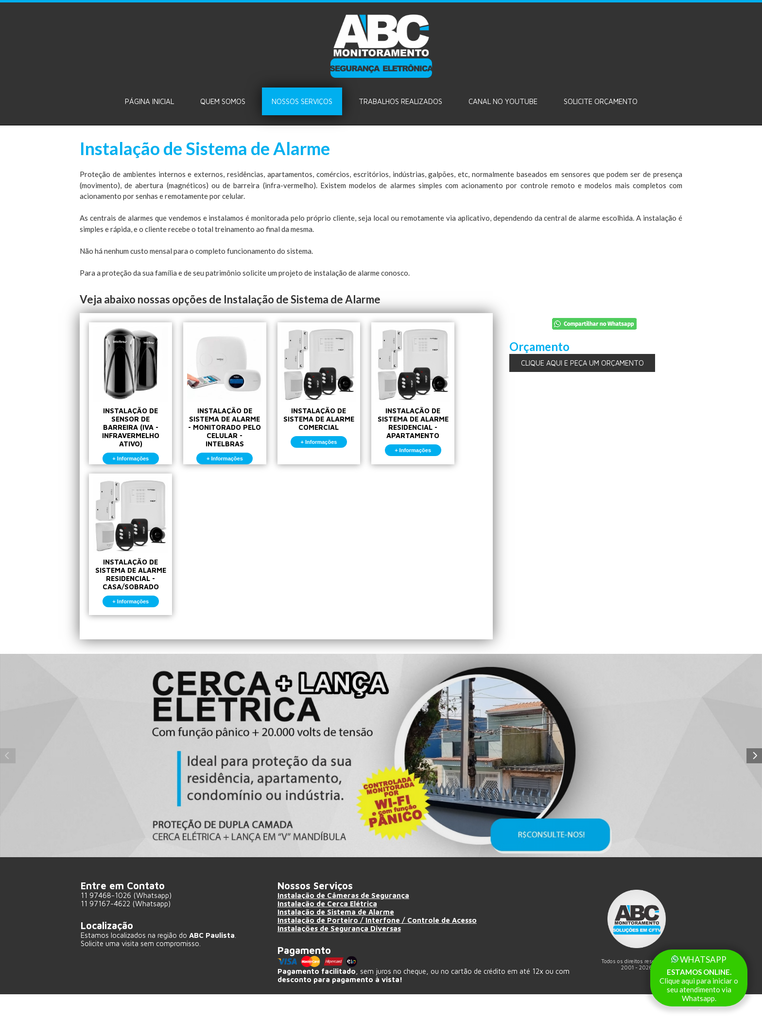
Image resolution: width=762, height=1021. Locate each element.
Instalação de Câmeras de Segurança (343, 922)
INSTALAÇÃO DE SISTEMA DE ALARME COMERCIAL (335, 391)
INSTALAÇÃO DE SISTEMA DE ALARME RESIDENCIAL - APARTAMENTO (436, 395)
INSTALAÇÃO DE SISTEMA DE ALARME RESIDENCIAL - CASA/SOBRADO (134, 560)
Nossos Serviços (302, 101)
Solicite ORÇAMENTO (601, 101)
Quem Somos (222, 101)
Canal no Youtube (502, 101)
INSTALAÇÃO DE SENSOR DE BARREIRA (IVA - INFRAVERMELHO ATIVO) (134, 400)
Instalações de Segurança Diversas (340, 955)
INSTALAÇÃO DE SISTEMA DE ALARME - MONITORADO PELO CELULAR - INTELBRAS (234, 400)
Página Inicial (149, 101)
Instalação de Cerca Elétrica (327, 930)
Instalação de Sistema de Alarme (336, 938)
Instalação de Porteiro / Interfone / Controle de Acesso (377, 947)
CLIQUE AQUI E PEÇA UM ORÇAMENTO (582, 363)
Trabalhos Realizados (400, 101)
